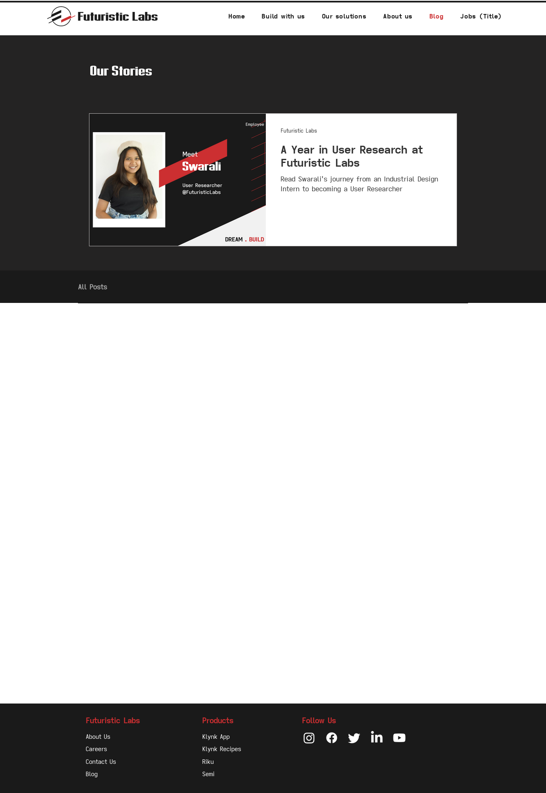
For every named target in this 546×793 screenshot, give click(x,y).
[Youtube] (399, 738)
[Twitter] (354, 738)
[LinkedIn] (377, 738)
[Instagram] (309, 738)
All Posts (92, 287)
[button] (344, 16)
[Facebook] (331, 738)
